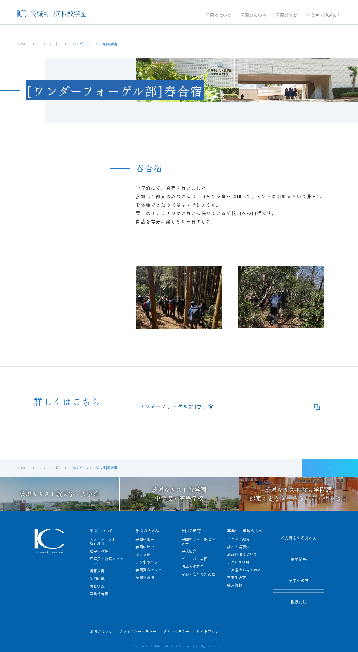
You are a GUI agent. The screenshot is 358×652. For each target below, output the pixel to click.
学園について (219, 15)
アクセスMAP (239, 562)
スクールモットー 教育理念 (106, 541)
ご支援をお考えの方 (244, 569)
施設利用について (242, 554)
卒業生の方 (236, 577)
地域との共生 (192, 566)
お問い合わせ (101, 631)
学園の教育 (286, 15)
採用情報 (234, 585)
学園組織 (97, 578)
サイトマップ (207, 631)
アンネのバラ (146, 562)
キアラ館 (142, 554)
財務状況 (97, 586)
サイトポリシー (176, 631)
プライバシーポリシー (137, 631)
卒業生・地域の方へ (244, 530)
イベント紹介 (238, 539)
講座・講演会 (238, 546)
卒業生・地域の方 (323, 15)
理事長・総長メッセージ (106, 561)
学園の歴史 (144, 546)
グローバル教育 (194, 559)
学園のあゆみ (254, 15)
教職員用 (299, 602)
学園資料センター (150, 569)
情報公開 (97, 571)
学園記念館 (144, 577)
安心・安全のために (198, 574)
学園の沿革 (144, 539)
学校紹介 (188, 551)
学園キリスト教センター (198, 541)
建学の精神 (99, 551)
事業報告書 (99, 594)
